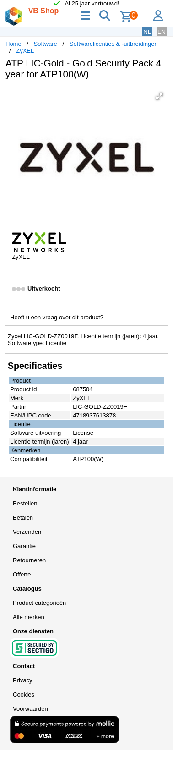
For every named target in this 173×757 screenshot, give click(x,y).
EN (161, 31)
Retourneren (29, 560)
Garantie (24, 546)
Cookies (23, 694)
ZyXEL (25, 50)
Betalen (23, 517)
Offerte (22, 574)
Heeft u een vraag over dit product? (56, 317)
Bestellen (25, 503)
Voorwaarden (30, 708)
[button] (159, 96)
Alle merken (28, 617)
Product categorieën (39, 602)
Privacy (22, 680)
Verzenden (27, 531)
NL (147, 31)
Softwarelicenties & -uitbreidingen (114, 43)
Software (45, 43)
